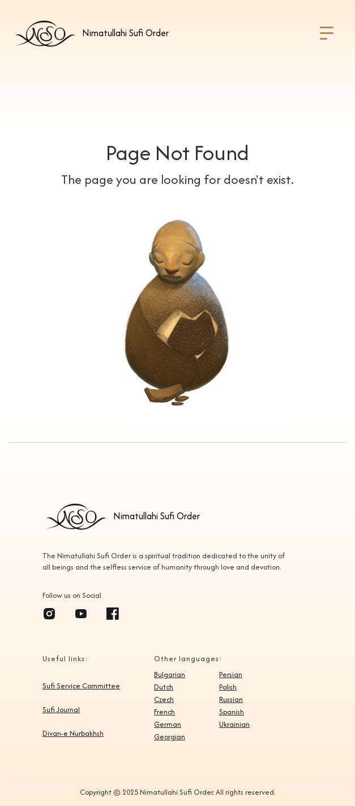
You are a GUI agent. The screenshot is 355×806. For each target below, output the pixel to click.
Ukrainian (234, 724)
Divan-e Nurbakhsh (73, 733)
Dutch (163, 687)
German (167, 724)
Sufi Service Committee (81, 686)
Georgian (169, 737)
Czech (164, 699)
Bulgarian (169, 674)
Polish (228, 687)
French (164, 712)
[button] (327, 33)
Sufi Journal (61, 709)
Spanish (231, 712)
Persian (230, 674)
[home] (90, 33)
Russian (231, 699)
